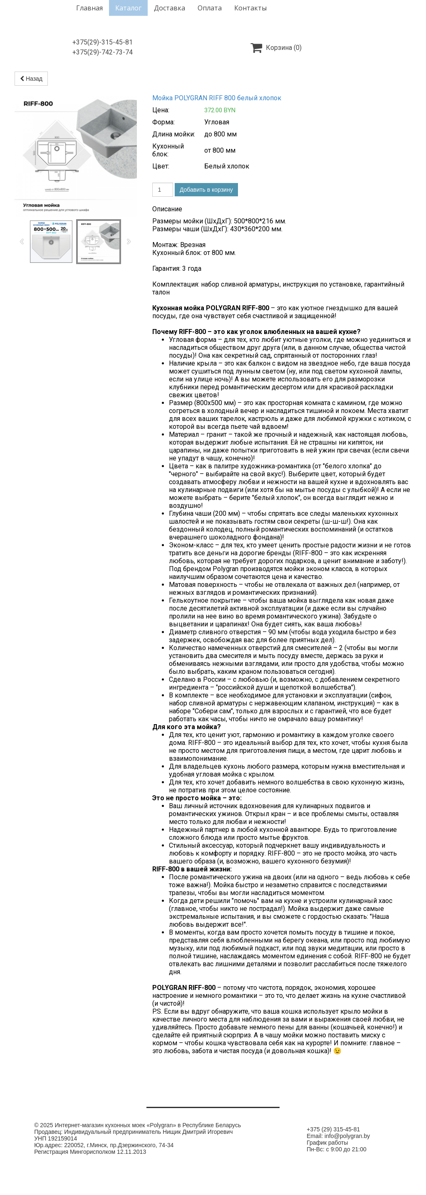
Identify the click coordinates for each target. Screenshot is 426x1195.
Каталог (128, 7)
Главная (89, 7)
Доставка (169, 7)
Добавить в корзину (206, 189)
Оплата (210, 7)
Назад (31, 78)
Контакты (250, 7)
